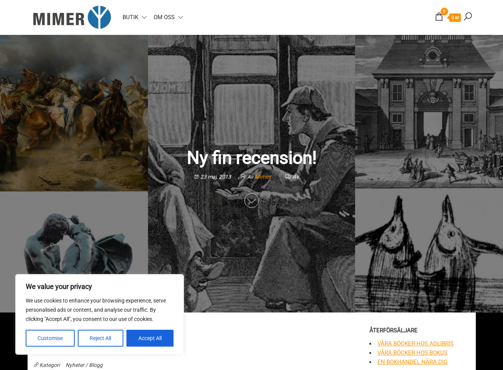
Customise (50, 338)
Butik (130, 17)
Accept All (150, 338)
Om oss (164, 17)
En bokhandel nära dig (412, 361)
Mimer (263, 176)
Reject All (100, 338)
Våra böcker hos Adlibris (415, 343)
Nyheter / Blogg (84, 365)
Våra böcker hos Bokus (412, 352)
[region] (99, 314)
